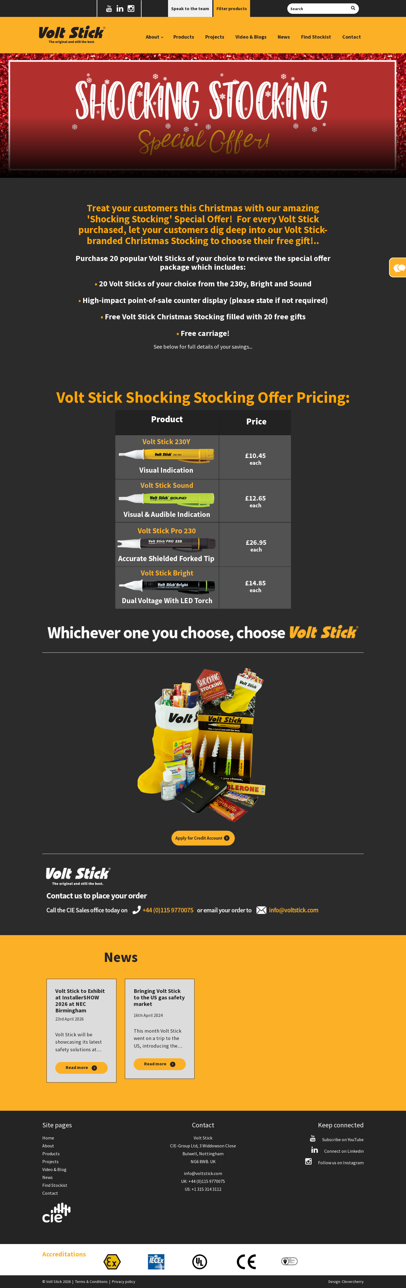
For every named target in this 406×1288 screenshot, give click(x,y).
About (48, 1145)
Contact (351, 37)
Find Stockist (316, 37)
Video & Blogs (250, 37)
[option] (119, 1261)
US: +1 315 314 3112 (203, 1189)
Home (48, 1138)
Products (183, 37)
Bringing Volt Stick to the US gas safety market (159, 998)
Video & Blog (54, 1169)
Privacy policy (123, 1281)
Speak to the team (190, 8)
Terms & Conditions (91, 1281)
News (284, 37)
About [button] (154, 37)
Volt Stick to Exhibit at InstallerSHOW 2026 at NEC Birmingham (80, 1001)
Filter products (232, 8)
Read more (81, 1068)
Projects (214, 37)
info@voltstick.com (203, 1173)
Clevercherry (353, 1281)
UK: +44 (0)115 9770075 (203, 1181)
